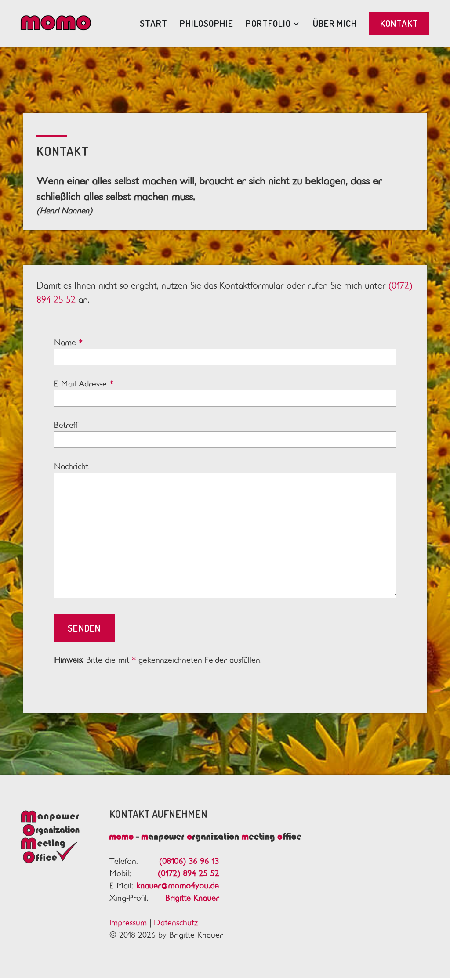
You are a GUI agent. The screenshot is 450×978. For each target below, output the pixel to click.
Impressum (128, 922)
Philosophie (206, 23)
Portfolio (268, 23)
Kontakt (399, 23)
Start (153, 23)
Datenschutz (176, 922)
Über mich (335, 23)
